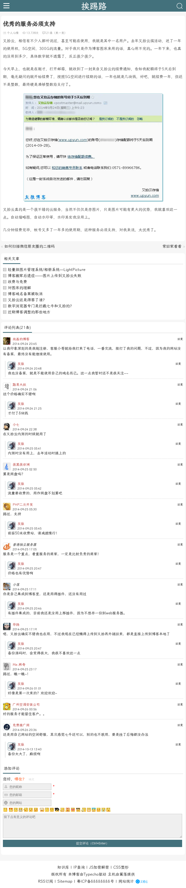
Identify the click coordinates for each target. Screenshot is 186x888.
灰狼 (20, 364)
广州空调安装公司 (26, 704)
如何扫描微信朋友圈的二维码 (29, 246)
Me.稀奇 (19, 664)
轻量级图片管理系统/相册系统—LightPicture (46, 269)
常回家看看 (172, 246)
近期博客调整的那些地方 (29, 312)
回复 (180, 339)
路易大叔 (19, 385)
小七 (16, 425)
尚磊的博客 (21, 339)
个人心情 (13, 33)
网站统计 (126, 881)
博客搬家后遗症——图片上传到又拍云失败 (44, 275)
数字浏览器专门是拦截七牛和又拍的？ (41, 306)
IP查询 (79, 867)
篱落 (123, 874)
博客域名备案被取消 (25, 294)
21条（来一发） (56, 33)
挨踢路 (94, 5)
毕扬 (16, 624)
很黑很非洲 (21, 465)
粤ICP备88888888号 (95, 881)
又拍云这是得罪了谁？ (27, 300)
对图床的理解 (19, 287)
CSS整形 (121, 867)
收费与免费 (17, 281)
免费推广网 (21, 725)
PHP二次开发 (23, 505)
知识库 (63, 867)
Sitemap (64, 881)
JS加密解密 (99, 867)
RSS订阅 (45, 881)
